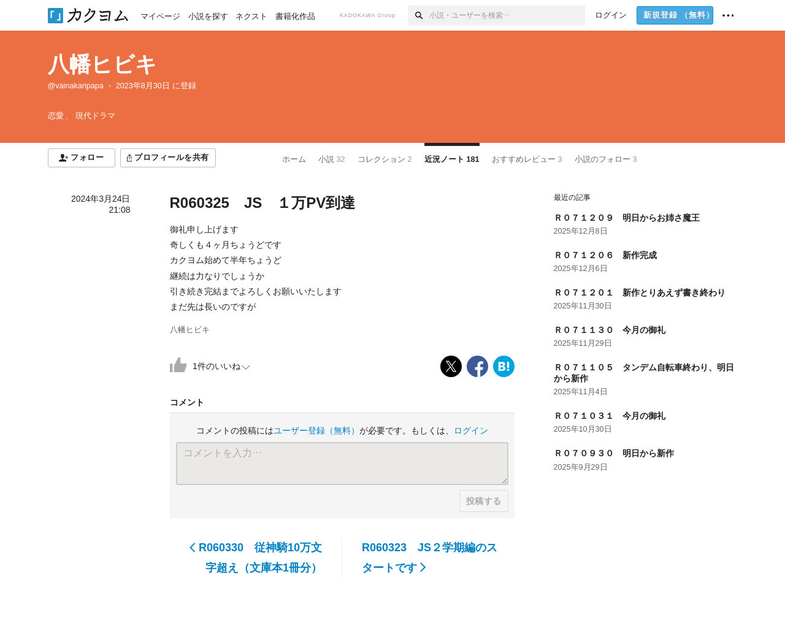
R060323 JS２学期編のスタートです (429, 557)
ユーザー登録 (316, 430)
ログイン (471, 430)
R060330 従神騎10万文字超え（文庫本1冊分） (256, 557)
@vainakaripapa (76, 86)
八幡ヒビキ (102, 64)
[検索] (418, 15)
